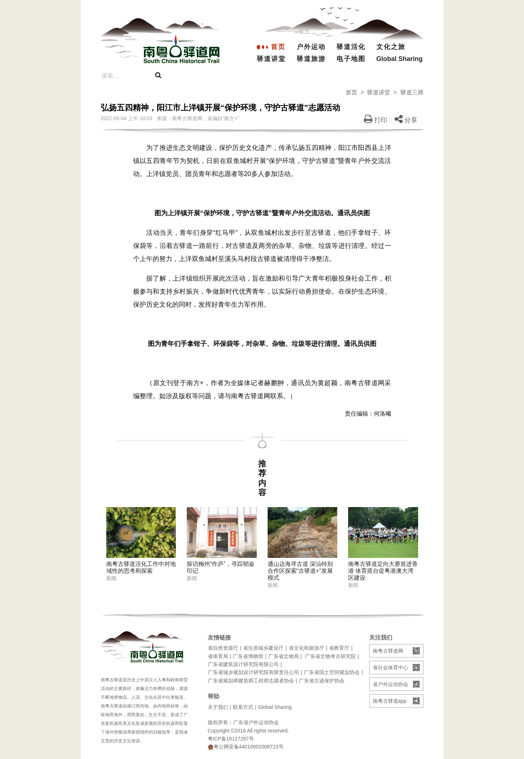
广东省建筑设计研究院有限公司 (243, 664)
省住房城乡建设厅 (263, 648)
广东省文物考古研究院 (330, 656)
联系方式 (243, 707)
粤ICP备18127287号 (231, 739)
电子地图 (351, 58)
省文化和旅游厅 (306, 648)
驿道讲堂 (271, 58)
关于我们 (218, 707)
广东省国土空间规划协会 (332, 672)
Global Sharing (393, 58)
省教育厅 (339, 648)
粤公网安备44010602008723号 (246, 747)
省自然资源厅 (223, 648)
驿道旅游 (311, 58)
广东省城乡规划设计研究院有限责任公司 (253, 672)
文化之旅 (390, 46)
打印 (375, 120)
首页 (278, 46)
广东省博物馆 (248, 656)
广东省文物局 (283, 656)
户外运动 (311, 46)
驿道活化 (351, 46)
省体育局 (218, 656)
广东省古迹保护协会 (321, 680)
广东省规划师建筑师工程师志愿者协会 (251, 680)
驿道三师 (412, 92)
